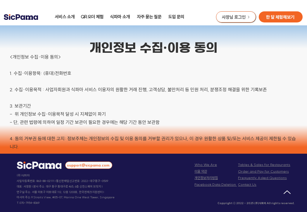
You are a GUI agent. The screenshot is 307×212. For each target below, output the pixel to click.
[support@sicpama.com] (88, 165)
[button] (281, 16)
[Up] (287, 192)
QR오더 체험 (92, 17)
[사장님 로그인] (236, 16)
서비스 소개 (65, 17)
